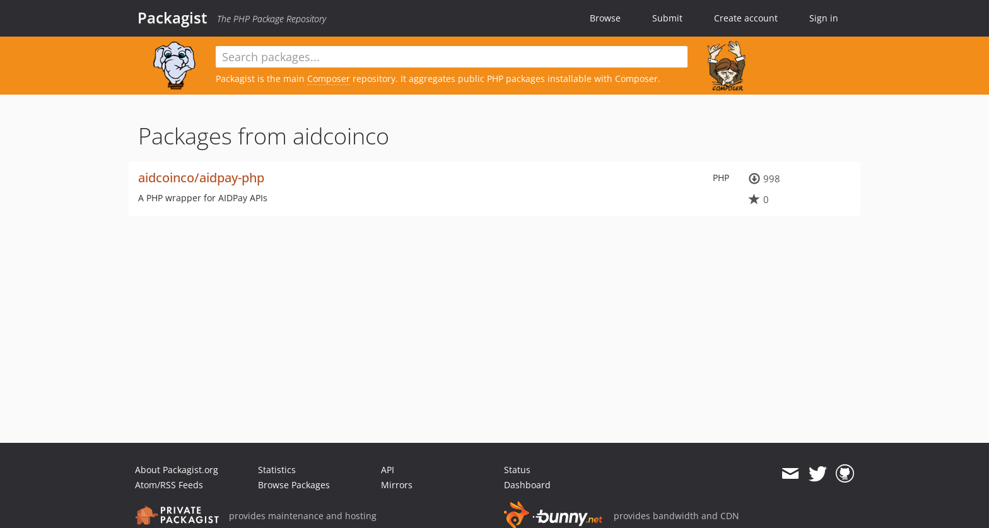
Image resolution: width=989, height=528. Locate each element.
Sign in (823, 18)
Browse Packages (294, 485)
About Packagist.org (176, 470)
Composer (328, 79)
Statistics (277, 470)
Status (517, 470)
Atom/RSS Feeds (169, 485)
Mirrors (397, 485)
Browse (605, 18)
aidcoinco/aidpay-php (201, 177)
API (387, 470)
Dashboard (527, 485)
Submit (667, 18)
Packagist (173, 18)
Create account (746, 18)
